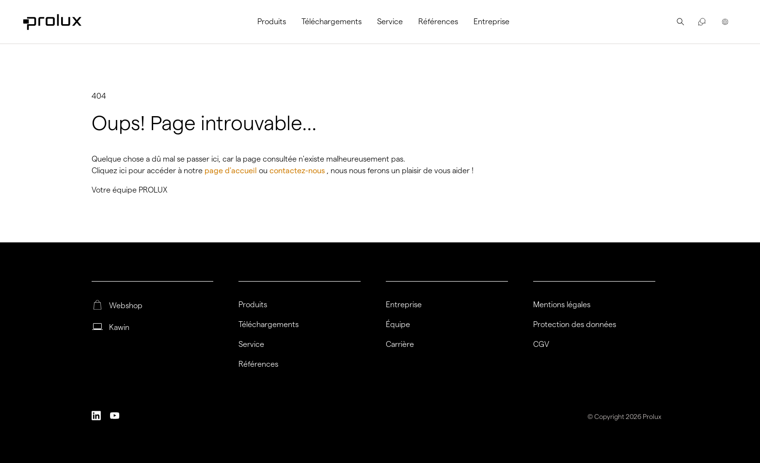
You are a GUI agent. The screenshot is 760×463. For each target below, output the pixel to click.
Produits (271, 21)
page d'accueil (232, 170)
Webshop (125, 306)
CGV (541, 344)
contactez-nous (298, 170)
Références (438, 21)
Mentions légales (561, 305)
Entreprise (491, 21)
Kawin (119, 327)
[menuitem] (275, 22)
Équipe (398, 325)
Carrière (400, 344)
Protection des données (574, 325)
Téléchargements (331, 21)
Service (390, 21)
